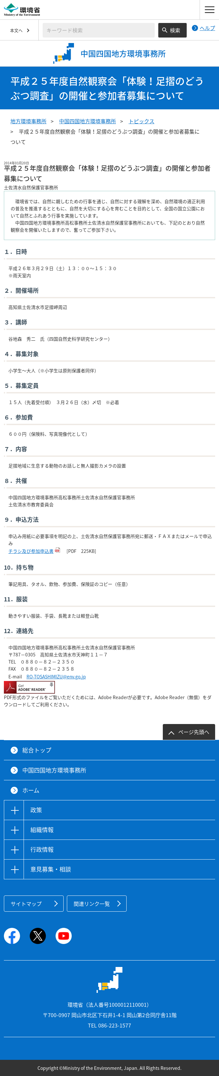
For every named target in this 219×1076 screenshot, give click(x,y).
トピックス (141, 121)
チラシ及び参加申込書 (31, 551)
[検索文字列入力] (99, 30)
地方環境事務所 (28, 121)
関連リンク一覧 (92, 903)
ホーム (30, 790)
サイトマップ (26, 903)
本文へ (16, 30)
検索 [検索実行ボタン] (175, 30)
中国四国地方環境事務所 (87, 121)
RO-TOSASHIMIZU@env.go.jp (56, 676)
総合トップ (36, 750)
